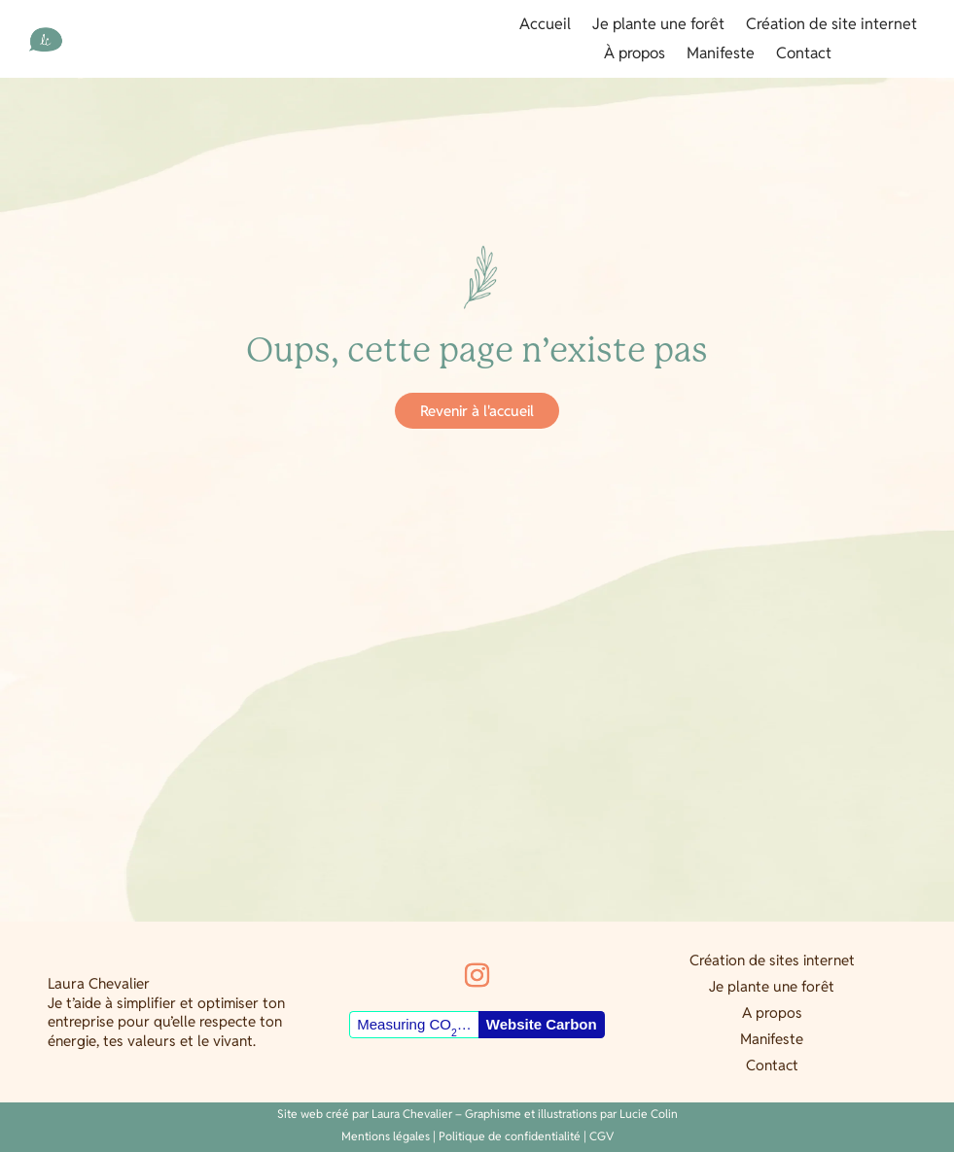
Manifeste (721, 55)
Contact (803, 55)
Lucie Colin (648, 1113)
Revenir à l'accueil (477, 410)
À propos (634, 55)
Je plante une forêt (658, 25)
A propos (772, 1012)
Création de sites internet (772, 960)
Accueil (545, 25)
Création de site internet (831, 25)
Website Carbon (541, 1024)
